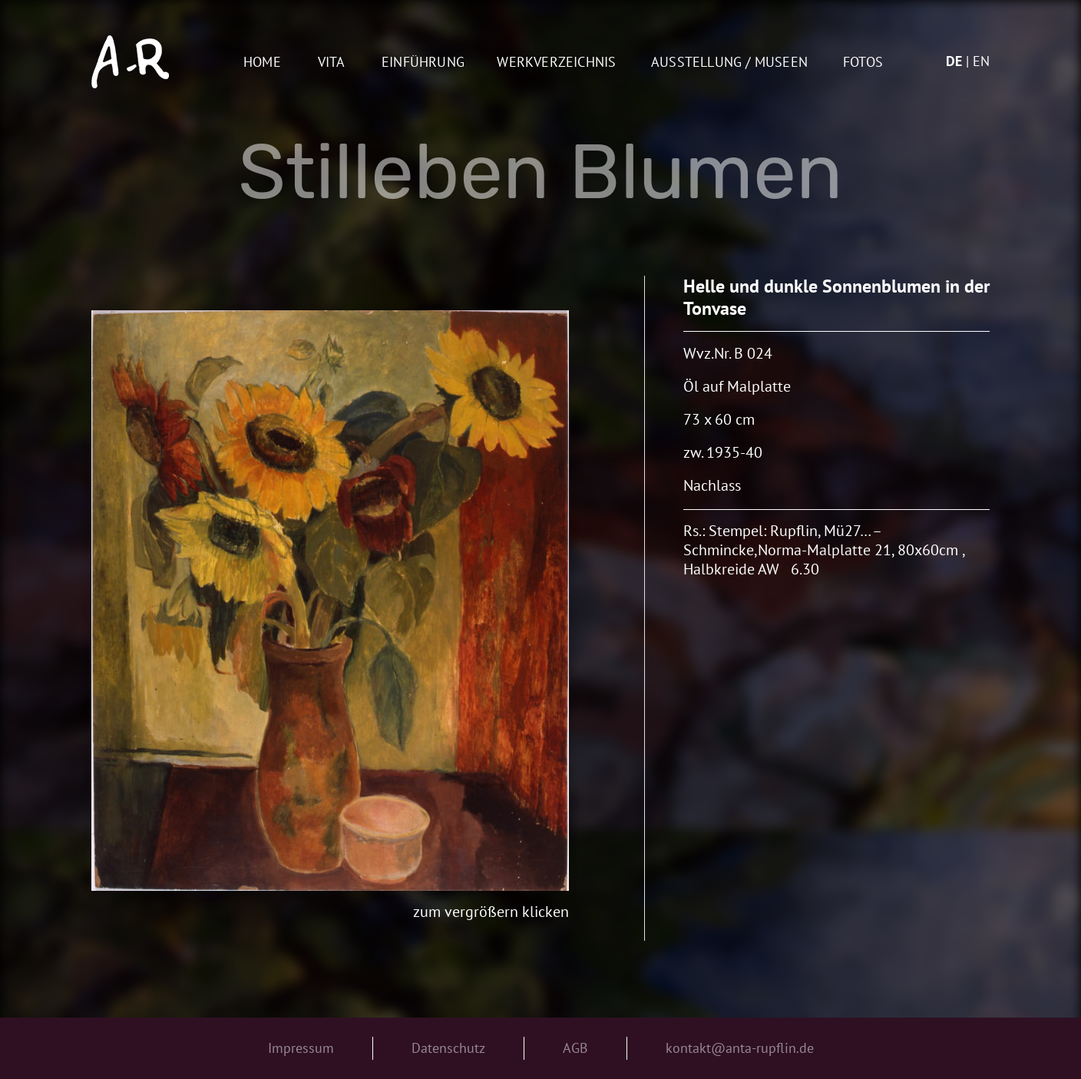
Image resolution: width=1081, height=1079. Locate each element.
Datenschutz (448, 1048)
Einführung (423, 63)
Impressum (301, 1048)
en (981, 61)
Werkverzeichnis (556, 63)
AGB (575, 1048)
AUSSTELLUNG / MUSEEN (729, 63)
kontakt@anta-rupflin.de (740, 1048)
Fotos (863, 63)
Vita (331, 63)
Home (262, 63)
